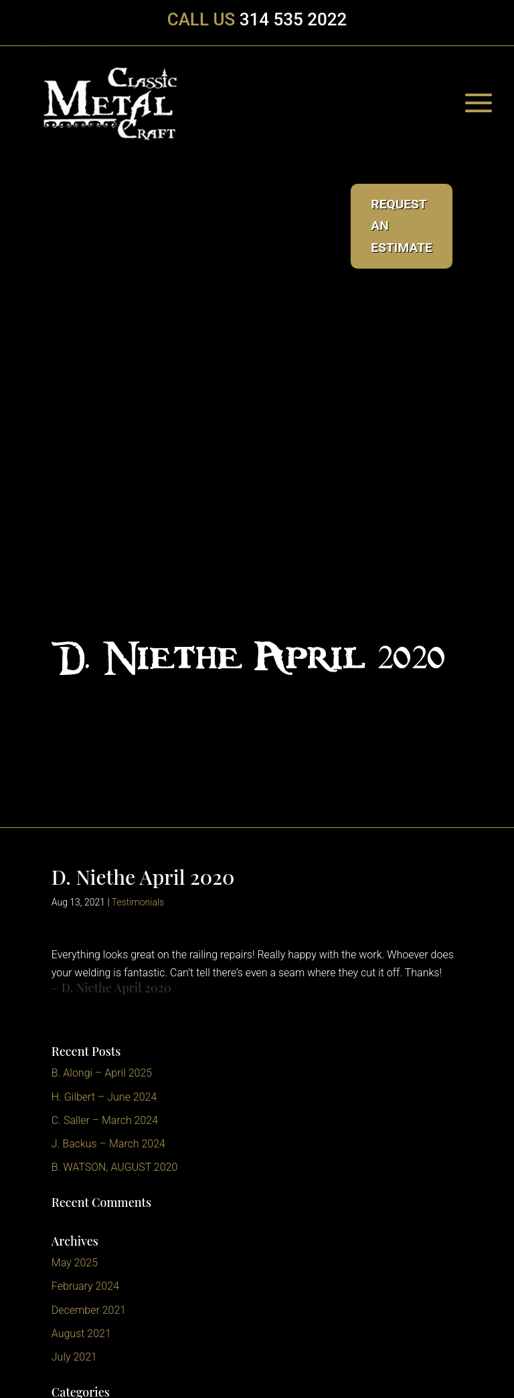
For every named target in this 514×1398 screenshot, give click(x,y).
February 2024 (85, 1286)
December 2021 (89, 1310)
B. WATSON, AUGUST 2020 (115, 1167)
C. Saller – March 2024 (105, 1120)
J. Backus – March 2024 (108, 1143)
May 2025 (75, 1262)
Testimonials (138, 902)
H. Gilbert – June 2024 (104, 1097)
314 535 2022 (293, 19)
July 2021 (74, 1357)
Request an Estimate (401, 225)
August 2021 (81, 1333)
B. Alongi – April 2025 (102, 1073)
